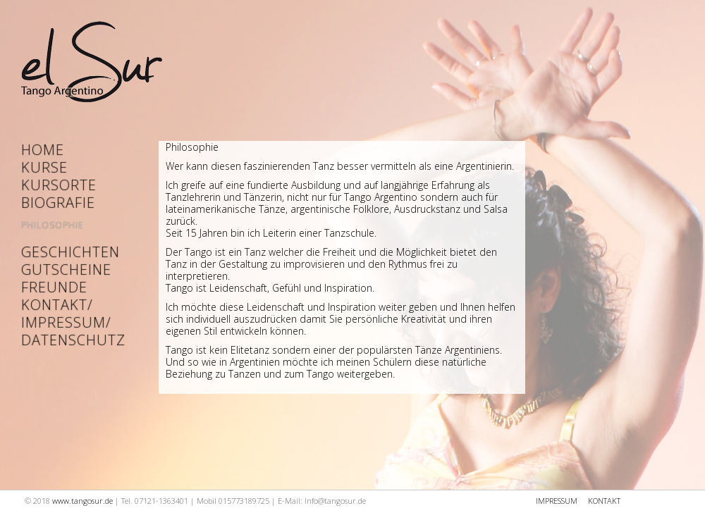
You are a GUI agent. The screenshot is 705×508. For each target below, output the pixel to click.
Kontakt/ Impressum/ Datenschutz (63, 322)
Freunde (54, 287)
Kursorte (59, 185)
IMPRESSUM (556, 500)
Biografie (58, 202)
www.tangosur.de (82, 500)
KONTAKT (604, 500)
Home (42, 150)
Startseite (91, 66)
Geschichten (63, 252)
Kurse (44, 167)
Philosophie (52, 225)
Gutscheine (63, 269)
